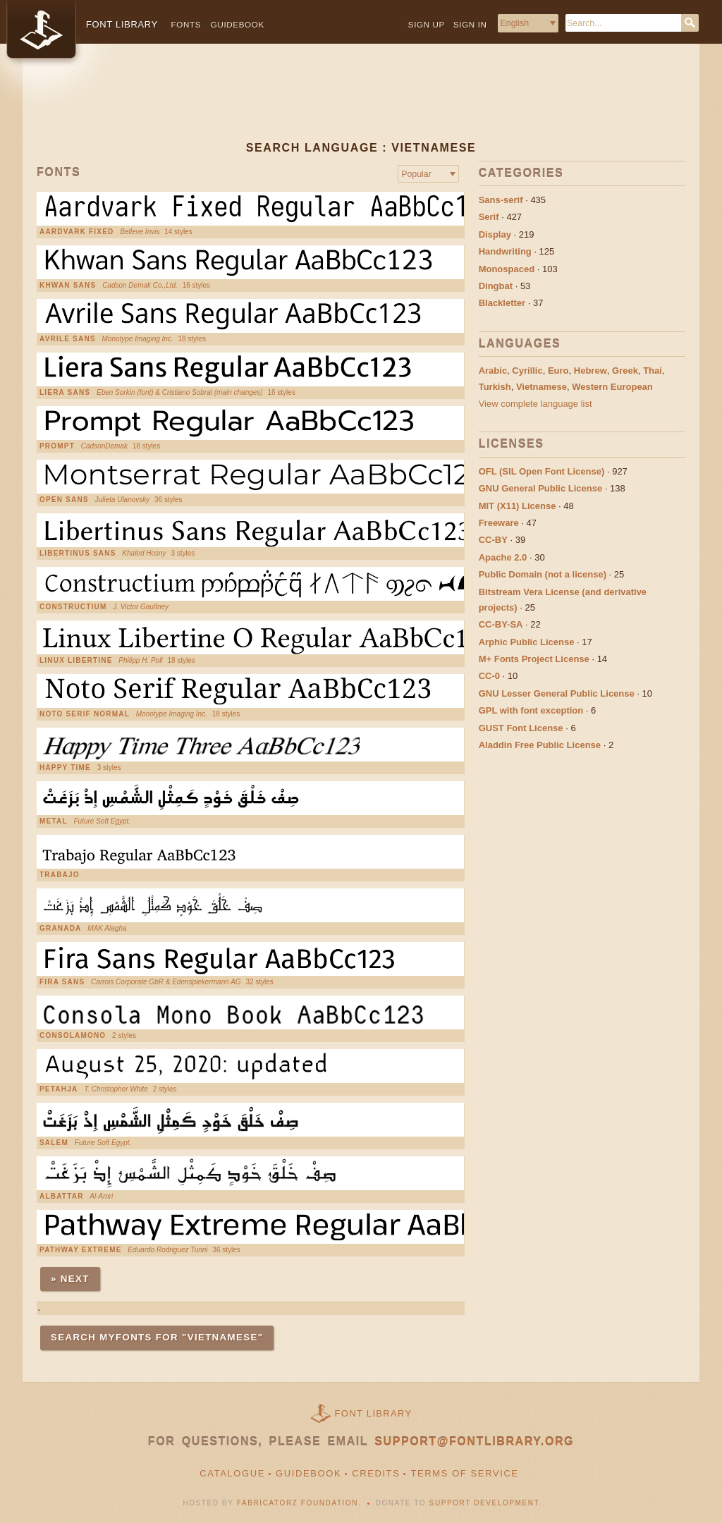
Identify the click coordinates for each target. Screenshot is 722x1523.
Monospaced (506, 269)
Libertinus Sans (77, 553)
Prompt (57, 446)
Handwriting (505, 251)
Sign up (426, 24)
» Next (70, 1278)
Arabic (493, 370)
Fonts (186, 24)
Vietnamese (541, 386)
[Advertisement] (361, 103)
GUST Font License (521, 728)
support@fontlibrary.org (474, 1442)
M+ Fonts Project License (534, 659)
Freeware (499, 523)
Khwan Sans (67, 285)
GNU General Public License (541, 488)
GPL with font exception (531, 710)
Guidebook (237, 24)
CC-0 (489, 676)
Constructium (73, 607)
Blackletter (502, 303)
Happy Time (65, 767)
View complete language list (535, 403)
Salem (53, 1142)
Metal (53, 821)
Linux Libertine (76, 660)
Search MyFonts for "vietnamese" (157, 1337)
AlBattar (61, 1196)
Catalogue (232, 1473)
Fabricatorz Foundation (297, 1503)
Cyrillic (527, 370)
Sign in (470, 24)
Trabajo (59, 875)
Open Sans (64, 499)
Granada (60, 928)
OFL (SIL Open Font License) (542, 471)
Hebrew (590, 370)
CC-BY (493, 539)
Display (495, 234)
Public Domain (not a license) (542, 574)
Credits (376, 1473)
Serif (489, 217)
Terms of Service (464, 1473)
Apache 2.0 (503, 557)
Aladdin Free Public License (540, 745)
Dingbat (496, 286)
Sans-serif (501, 200)
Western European (612, 386)
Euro (558, 370)
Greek (625, 370)
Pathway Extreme (80, 1250)
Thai (652, 370)
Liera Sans (64, 392)
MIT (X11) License (517, 506)
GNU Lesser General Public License (557, 693)
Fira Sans (62, 982)
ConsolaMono (72, 1035)
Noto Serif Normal (84, 714)
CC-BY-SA (501, 624)
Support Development (484, 1503)
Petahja (58, 1089)
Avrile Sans (67, 339)
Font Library (373, 1413)
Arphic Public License (527, 642)
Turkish (495, 386)
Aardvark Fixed (76, 232)
